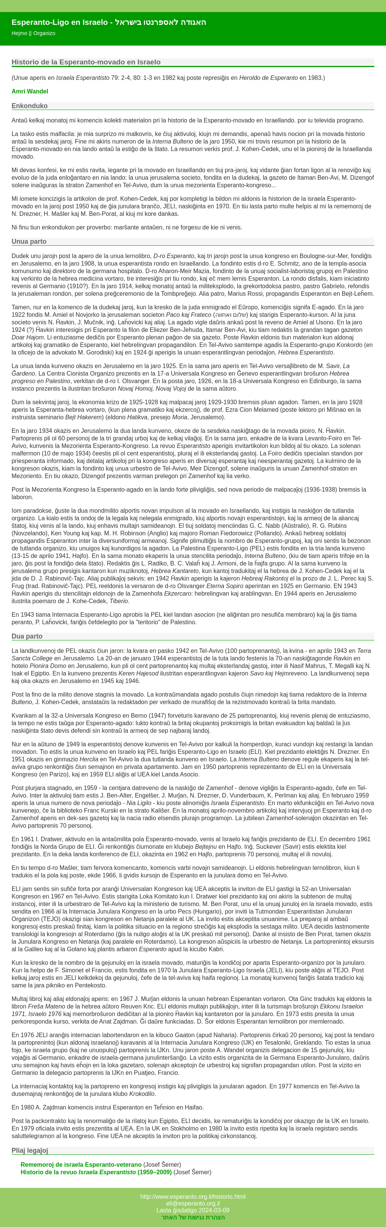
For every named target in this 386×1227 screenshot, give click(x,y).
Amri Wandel (30, 91)
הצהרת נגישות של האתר (192, 1217)
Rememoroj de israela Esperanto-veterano (81, 1164)
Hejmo (20, 33)
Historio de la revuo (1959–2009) (96, 1172)
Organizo (44, 33)
